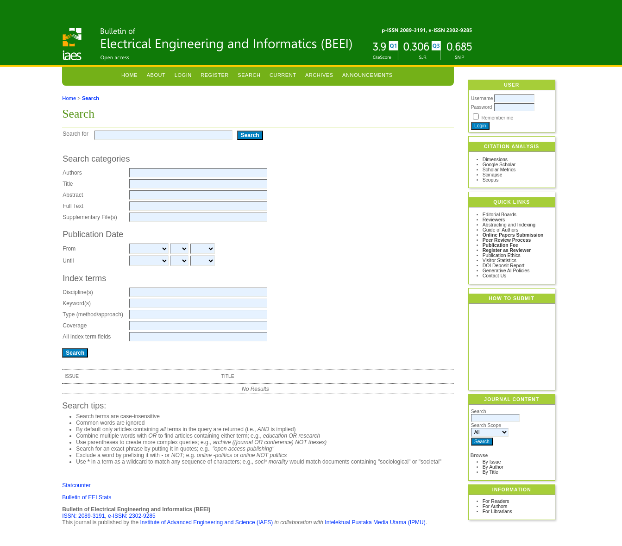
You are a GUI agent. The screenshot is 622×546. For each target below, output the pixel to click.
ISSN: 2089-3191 (83, 516)
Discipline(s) (78, 292)
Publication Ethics (502, 255)
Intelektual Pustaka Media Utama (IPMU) (375, 522)
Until (68, 260)
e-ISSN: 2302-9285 (132, 516)
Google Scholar (499, 164)
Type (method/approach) (93, 314)
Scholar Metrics (499, 169)
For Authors (495, 506)
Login (183, 75)
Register (215, 75)
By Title (490, 472)
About (156, 75)
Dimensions (495, 159)
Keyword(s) (77, 303)
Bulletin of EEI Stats (86, 497)
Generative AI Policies (506, 270)
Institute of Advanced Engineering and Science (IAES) (206, 522)
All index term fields (87, 336)
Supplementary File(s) (90, 217)
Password (481, 107)
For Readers (496, 501)
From (69, 248)
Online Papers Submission (513, 235)
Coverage (75, 325)
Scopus (491, 179)
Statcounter (76, 485)
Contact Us (494, 275)
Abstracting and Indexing (509, 224)
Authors (72, 172)
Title (68, 184)
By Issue (492, 461)
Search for (75, 134)
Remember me (498, 117)
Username (482, 98)
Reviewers (494, 219)
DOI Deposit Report (504, 265)
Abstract (73, 195)
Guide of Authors (500, 229)
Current (283, 75)
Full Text (73, 206)
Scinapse (493, 174)
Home (129, 75)
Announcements (367, 75)
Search (249, 75)
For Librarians (497, 511)
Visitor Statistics (499, 260)
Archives (319, 75)
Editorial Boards (499, 214)
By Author (493, 467)
